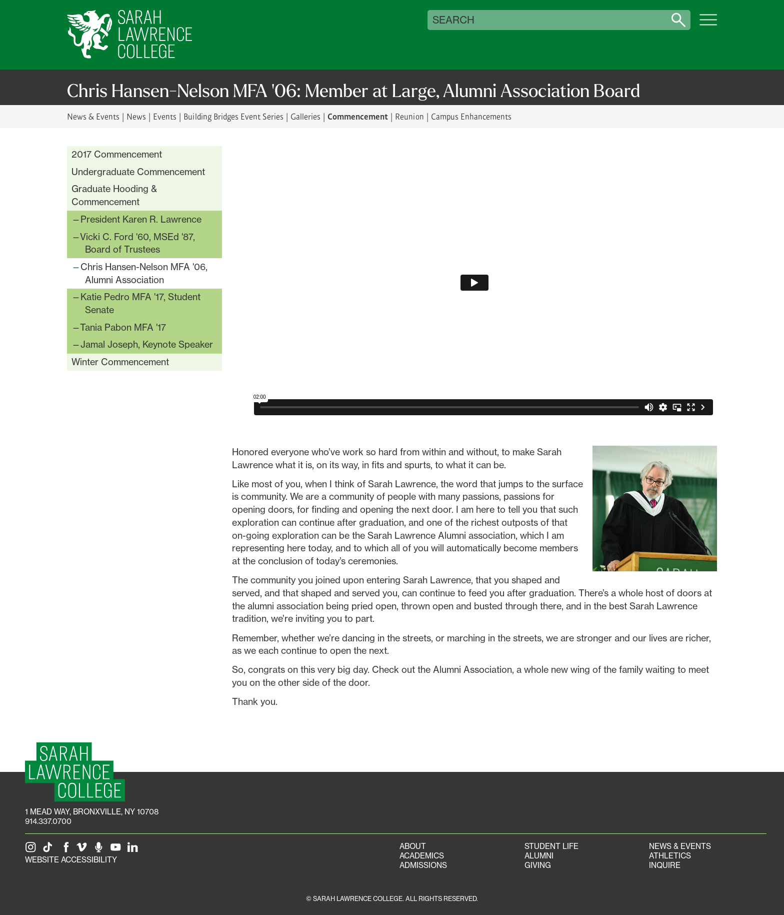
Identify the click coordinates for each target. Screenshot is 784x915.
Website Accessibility (71, 859)
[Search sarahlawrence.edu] (678, 20)
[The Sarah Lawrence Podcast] (100, 850)
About (413, 846)
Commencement (358, 116)
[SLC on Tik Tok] (49, 850)
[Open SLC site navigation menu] (708, 25)
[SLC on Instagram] (32, 850)
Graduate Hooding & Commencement (114, 195)
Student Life (551, 846)
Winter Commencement (120, 361)
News (136, 116)
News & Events (93, 116)
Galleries (305, 116)
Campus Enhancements (471, 116)
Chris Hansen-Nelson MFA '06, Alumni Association (144, 273)
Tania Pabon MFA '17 (123, 327)
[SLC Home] (129, 35)
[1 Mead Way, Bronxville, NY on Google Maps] (91, 811)
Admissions (423, 865)
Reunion (409, 116)
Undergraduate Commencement (138, 171)
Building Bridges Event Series (234, 116)
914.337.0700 (48, 821)
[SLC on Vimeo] (83, 850)
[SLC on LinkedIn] (134, 850)
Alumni (539, 855)
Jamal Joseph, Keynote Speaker (146, 344)
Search (453, 20)
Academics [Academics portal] (422, 855)
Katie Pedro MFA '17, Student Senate (140, 303)
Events (164, 116)
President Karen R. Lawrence (141, 219)
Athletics (670, 855)
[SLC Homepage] (75, 772)
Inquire (664, 865)
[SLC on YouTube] (117, 850)
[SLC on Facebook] (66, 850)
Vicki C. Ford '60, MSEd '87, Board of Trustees (137, 243)
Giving (537, 865)
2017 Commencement (117, 154)
